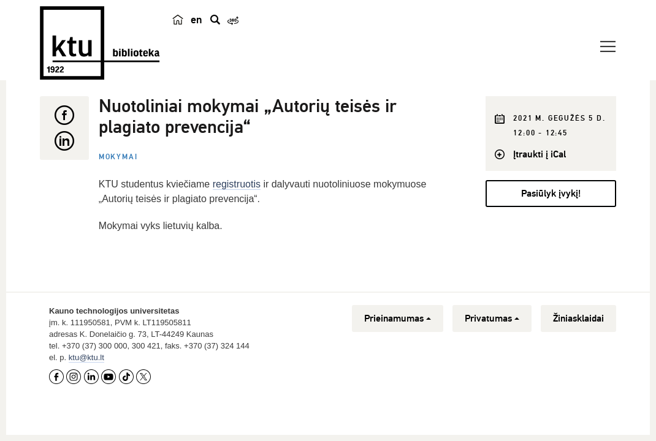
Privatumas (492, 318)
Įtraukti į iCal (539, 154)
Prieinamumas (397, 318)
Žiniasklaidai (578, 318)
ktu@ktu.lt (86, 357)
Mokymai (118, 157)
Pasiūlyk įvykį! (551, 193)
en (196, 19)
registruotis (237, 184)
